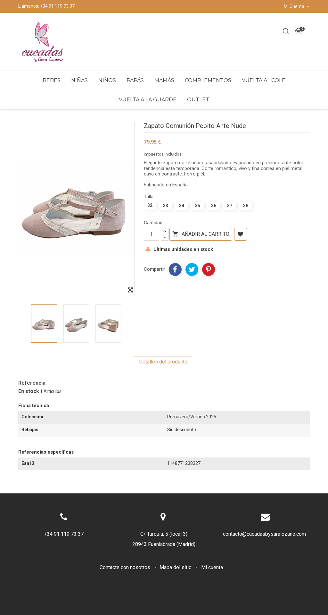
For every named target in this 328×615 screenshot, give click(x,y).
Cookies (175, 578)
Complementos (208, 80)
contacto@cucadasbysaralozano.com (264, 534)
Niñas (79, 80)
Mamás (164, 80)
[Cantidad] (151, 234)
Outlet (198, 100)
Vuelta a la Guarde (147, 100)
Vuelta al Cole (263, 80)
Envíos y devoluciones (97, 578)
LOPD (244, 578)
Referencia (31, 383)
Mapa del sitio (176, 567)
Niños (107, 80)
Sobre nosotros (211, 578)
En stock (28, 391)
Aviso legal (144, 578)
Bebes (52, 80)
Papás (135, 80)
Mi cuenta (212, 567)
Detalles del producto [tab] (163, 362)
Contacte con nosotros (126, 567)
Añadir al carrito (200, 234)
